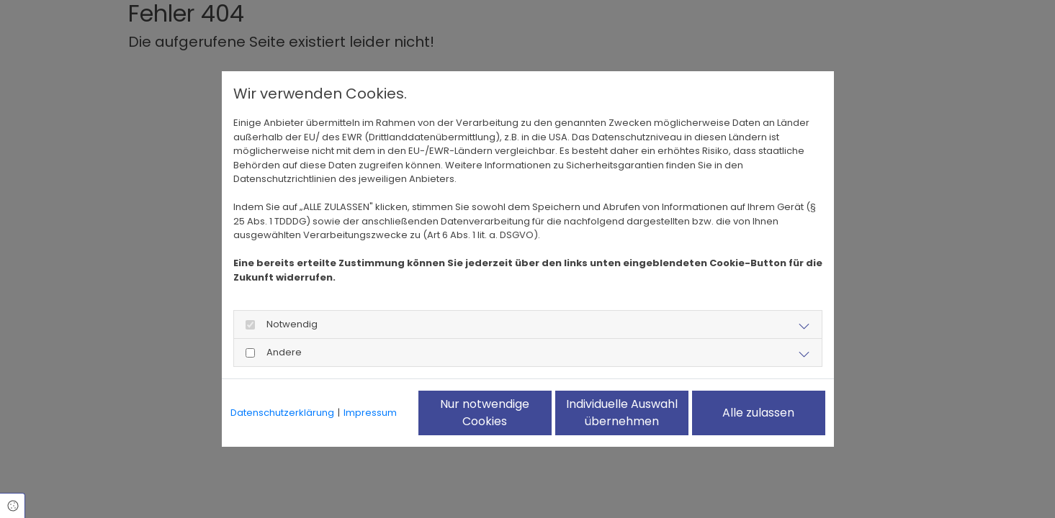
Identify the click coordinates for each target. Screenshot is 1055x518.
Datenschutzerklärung (282, 412)
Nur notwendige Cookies (484, 413)
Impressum (370, 412)
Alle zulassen (758, 412)
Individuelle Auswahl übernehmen (622, 413)
